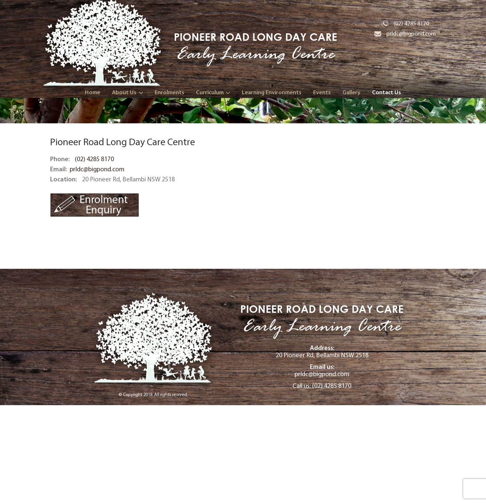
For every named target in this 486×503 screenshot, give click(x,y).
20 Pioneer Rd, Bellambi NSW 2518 (322, 449)
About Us (124, 92)
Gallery (351, 92)
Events (322, 92)
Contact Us (386, 92)
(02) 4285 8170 (411, 23)
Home (92, 92)
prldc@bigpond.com (411, 33)
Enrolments (169, 92)
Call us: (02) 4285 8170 (322, 483)
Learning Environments (271, 92)
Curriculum (210, 92)
